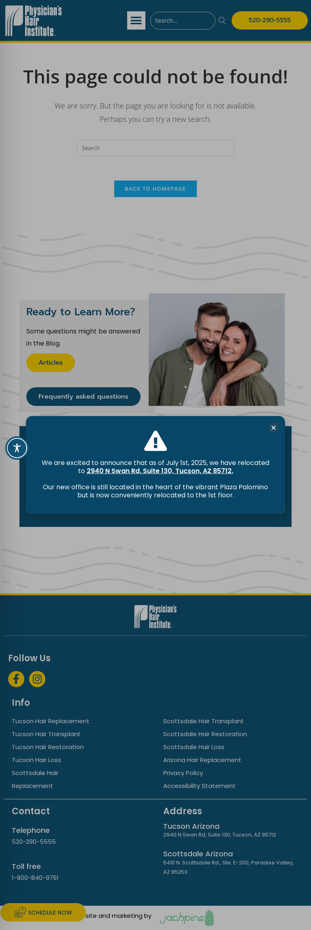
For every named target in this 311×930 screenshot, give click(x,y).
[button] (273, 427)
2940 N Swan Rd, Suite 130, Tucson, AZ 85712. (160, 471)
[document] (155, 465)
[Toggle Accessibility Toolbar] (17, 448)
